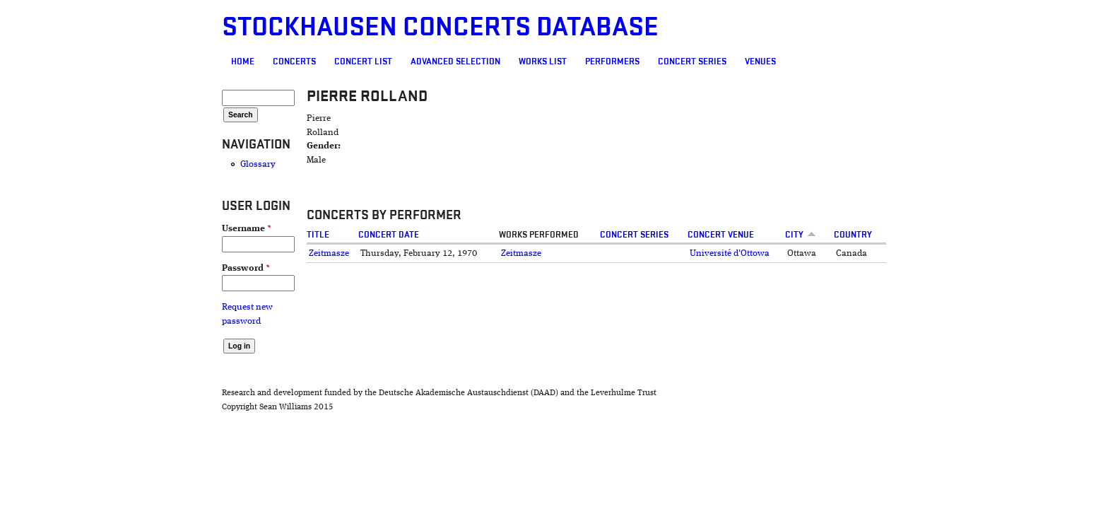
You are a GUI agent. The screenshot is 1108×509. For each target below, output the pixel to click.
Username (165, 228)
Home (161, 61)
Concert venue (753, 234)
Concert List (282, 61)
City (857, 234)
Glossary (176, 164)
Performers (531, 61)
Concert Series (611, 61)
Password (165, 268)
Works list (461, 61)
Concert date (341, 234)
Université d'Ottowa (762, 253)
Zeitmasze (269, 253)
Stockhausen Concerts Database (359, 27)
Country (921, 234)
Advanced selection (374, 61)
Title (258, 234)
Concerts (213, 61)
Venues (679, 61)
